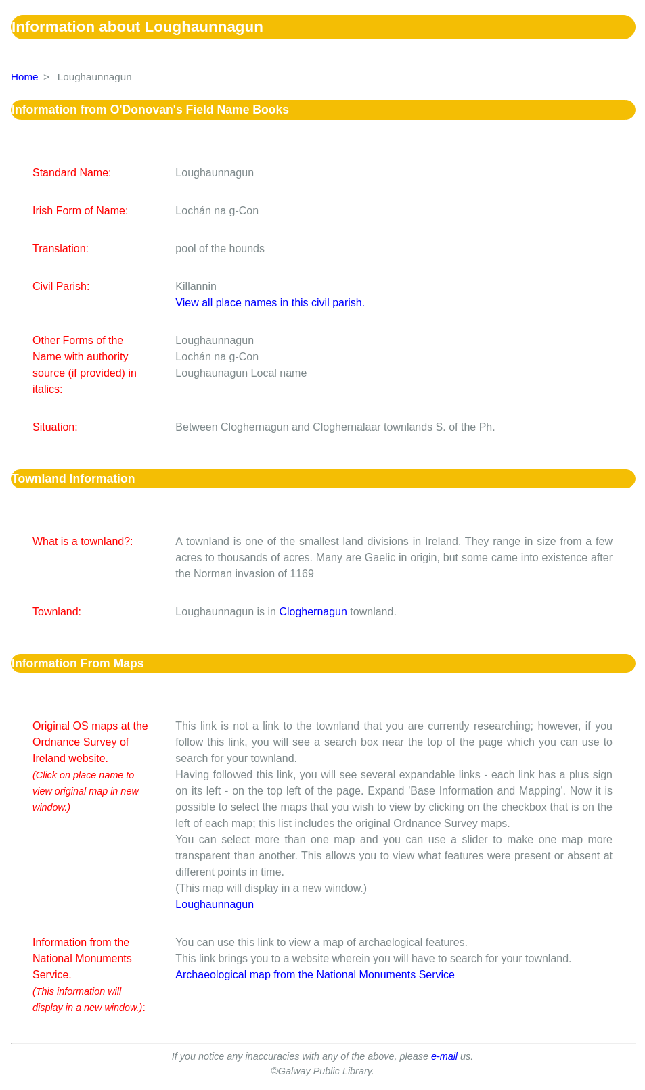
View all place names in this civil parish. (270, 302)
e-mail (444, 1056)
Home (25, 76)
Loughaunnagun (214, 904)
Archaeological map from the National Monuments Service (315, 974)
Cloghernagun (313, 611)
